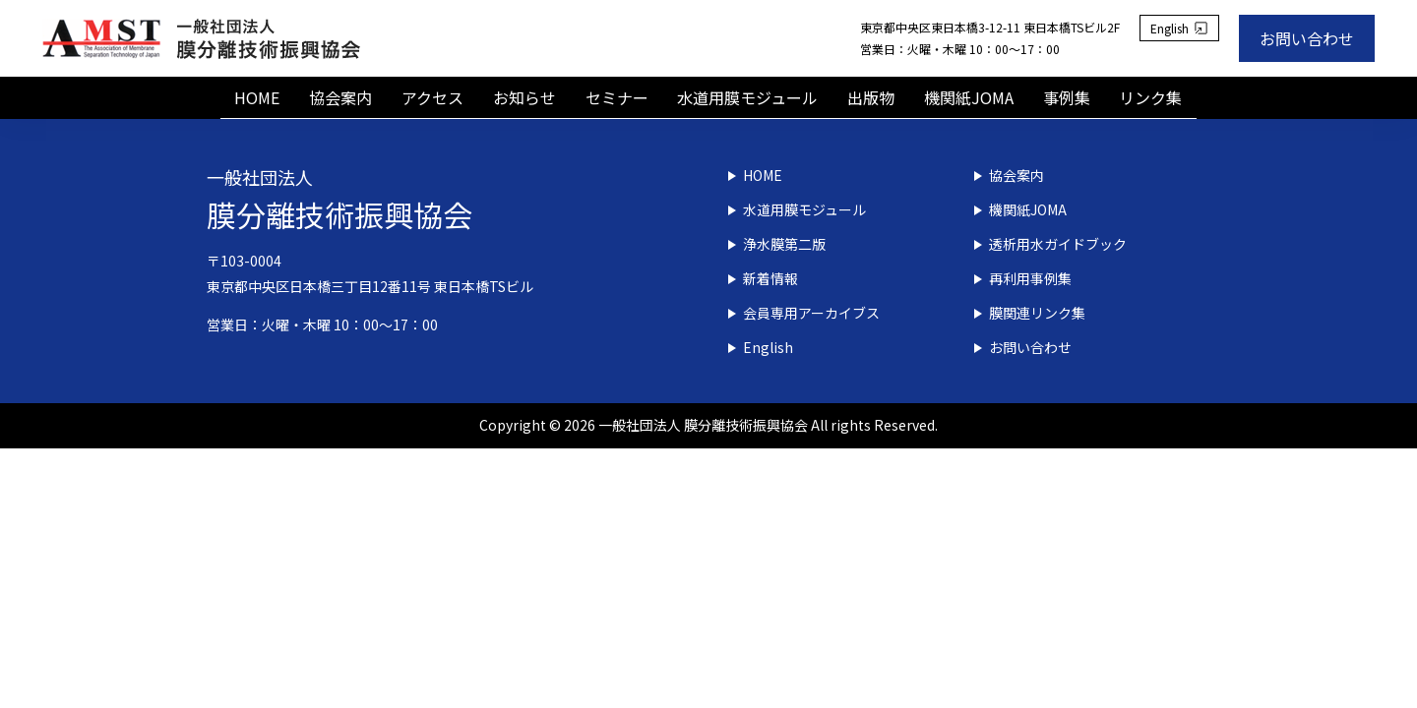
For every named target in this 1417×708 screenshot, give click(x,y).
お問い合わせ (1307, 38)
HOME (256, 97)
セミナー (616, 97)
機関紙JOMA (969, 97)
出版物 (870, 97)
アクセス (432, 97)
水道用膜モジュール (747, 97)
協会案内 (340, 97)
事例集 (1066, 97)
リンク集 (1151, 97)
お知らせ (524, 97)
